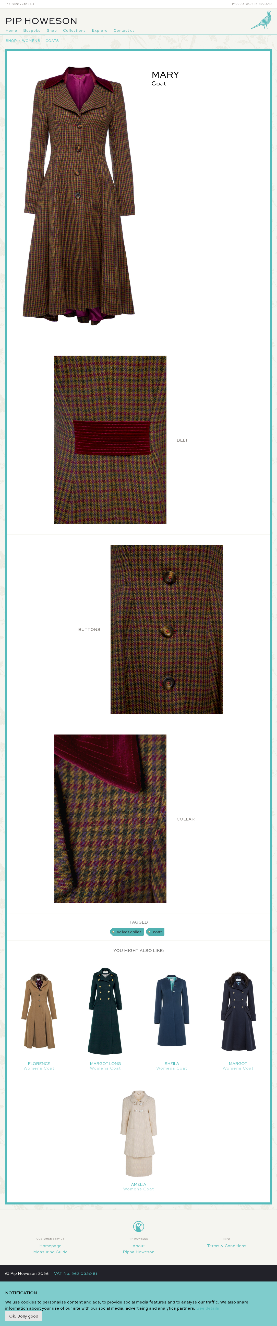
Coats (52, 40)
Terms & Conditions (226, 1245)
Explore (99, 30)
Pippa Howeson (138, 1252)
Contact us (124, 30)
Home (11, 30)
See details (207, 1308)
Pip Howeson (41, 20)
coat (157, 932)
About (139, 1245)
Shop (52, 30)
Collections (74, 30)
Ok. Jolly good (23, 1316)
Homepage (50, 1245)
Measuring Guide (50, 1252)
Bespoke (32, 30)
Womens (31, 40)
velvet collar (129, 932)
